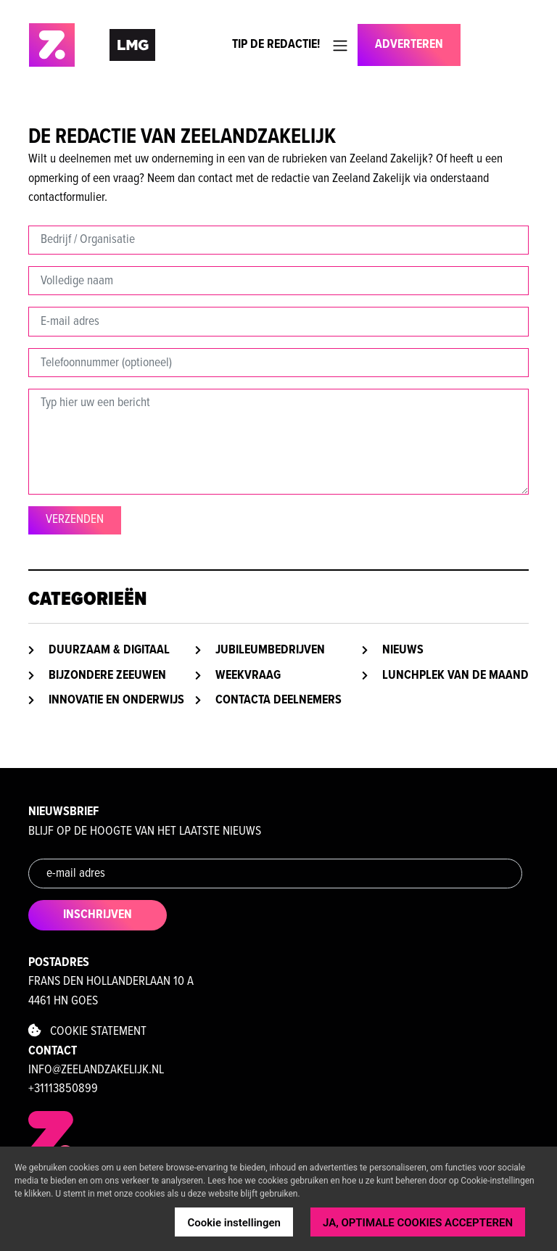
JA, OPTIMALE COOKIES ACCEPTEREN (418, 1222)
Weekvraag (248, 675)
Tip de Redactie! (276, 44)
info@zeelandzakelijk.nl (96, 1070)
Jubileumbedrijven (270, 650)
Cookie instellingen (234, 1222)
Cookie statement (87, 1031)
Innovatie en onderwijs (116, 700)
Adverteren (409, 44)
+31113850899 (63, 1089)
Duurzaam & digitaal (109, 650)
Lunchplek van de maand (455, 675)
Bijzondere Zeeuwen (107, 675)
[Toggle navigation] (340, 45)
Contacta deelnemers (278, 700)
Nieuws (403, 650)
